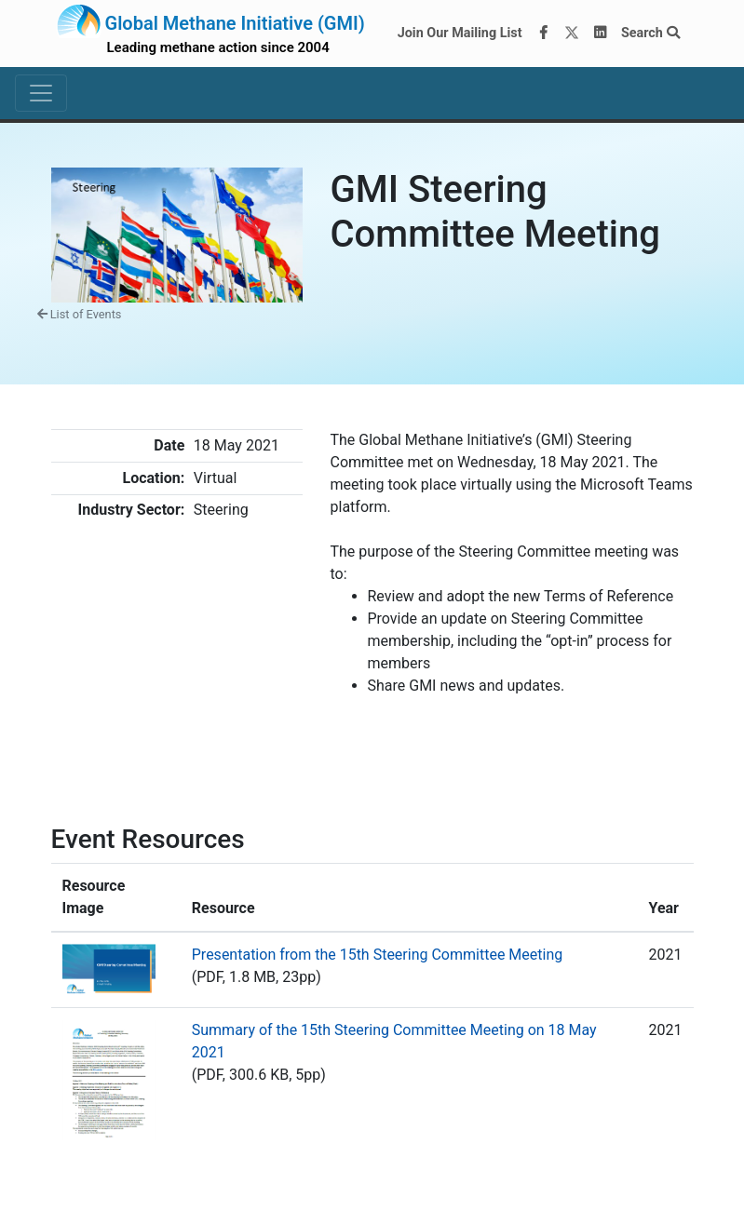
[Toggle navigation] (41, 93)
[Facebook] (542, 33)
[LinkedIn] (599, 33)
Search (650, 33)
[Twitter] (571, 33)
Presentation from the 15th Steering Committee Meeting (377, 954)
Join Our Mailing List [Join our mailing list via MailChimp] (460, 33)
